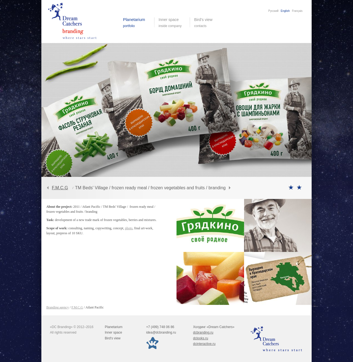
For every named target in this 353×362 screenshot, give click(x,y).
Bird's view (207, 22)
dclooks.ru (200, 338)
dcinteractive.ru (204, 344)
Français (297, 10)
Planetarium (113, 327)
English (285, 10)
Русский (273, 10)
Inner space (113, 332)
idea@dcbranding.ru (161, 332)
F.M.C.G (60, 187)
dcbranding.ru (203, 332)
